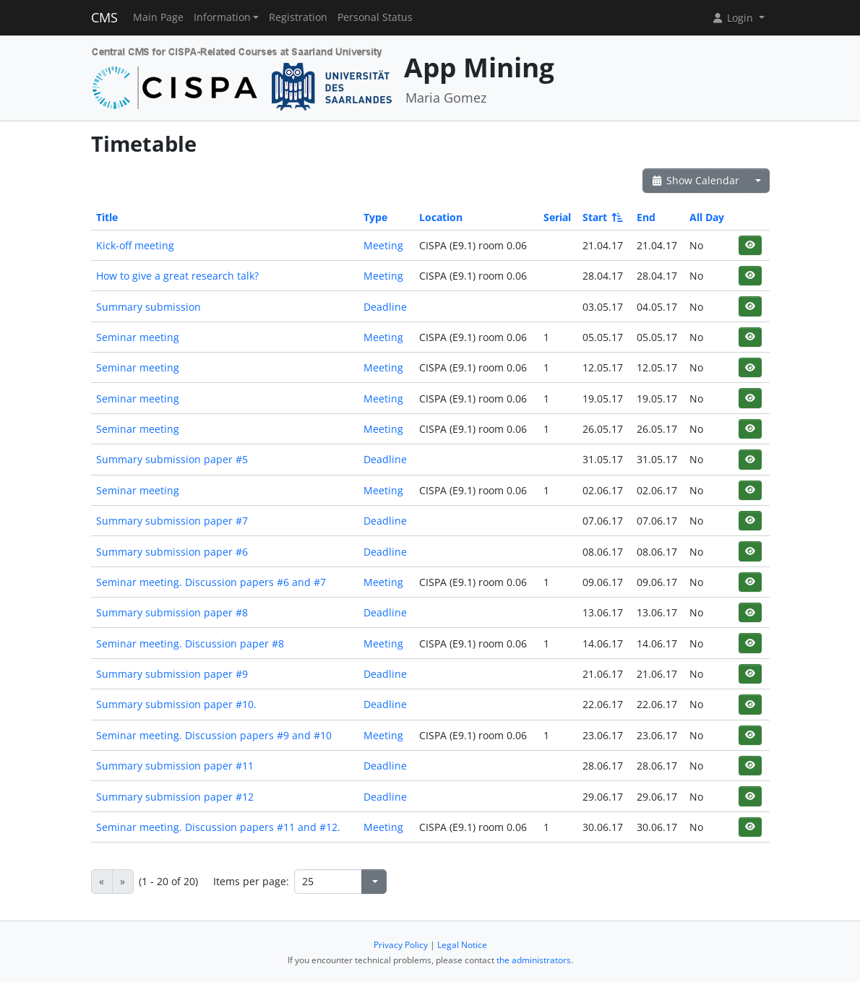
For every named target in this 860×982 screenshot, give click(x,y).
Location (441, 217)
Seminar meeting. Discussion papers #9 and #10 (214, 735)
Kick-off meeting (135, 245)
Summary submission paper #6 (172, 552)
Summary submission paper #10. (176, 704)
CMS (104, 17)
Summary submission (148, 307)
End (646, 217)
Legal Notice (462, 945)
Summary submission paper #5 (172, 459)
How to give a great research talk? (177, 276)
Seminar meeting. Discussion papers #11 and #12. (218, 827)
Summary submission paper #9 (172, 674)
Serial (557, 217)
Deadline (385, 307)
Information (222, 17)
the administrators (533, 960)
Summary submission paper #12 (175, 797)
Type (375, 217)
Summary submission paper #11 (175, 765)
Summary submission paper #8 (172, 612)
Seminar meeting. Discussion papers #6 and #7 (211, 582)
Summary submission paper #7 (172, 520)
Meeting (383, 245)
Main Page (158, 17)
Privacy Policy (401, 945)
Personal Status (375, 17)
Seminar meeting (137, 337)
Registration (298, 17)
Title (107, 217)
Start (601, 217)
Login (733, 18)
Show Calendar (695, 180)
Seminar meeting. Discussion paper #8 (190, 643)
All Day (706, 217)
